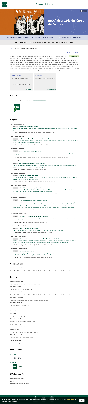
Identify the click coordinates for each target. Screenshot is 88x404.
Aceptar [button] (82, 400)
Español (84, 11)
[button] (65, 52)
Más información (74, 56)
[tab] (44, 4)
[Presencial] (35, 37)
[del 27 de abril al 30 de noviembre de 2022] (69, 37)
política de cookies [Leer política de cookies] (70, 399)
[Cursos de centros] (48, 37)
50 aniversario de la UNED (39, 100)
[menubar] (44, 42)
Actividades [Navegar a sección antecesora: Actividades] (16, 48)
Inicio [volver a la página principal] (11, 48)
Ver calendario (29, 89)
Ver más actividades (51, 89)
